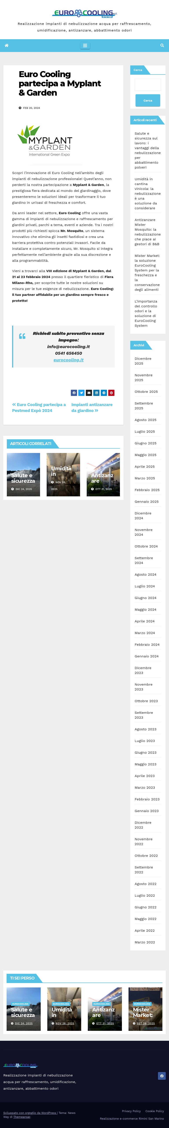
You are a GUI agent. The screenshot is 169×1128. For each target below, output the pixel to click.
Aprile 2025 (145, 466)
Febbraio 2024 (147, 644)
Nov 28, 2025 (65, 1023)
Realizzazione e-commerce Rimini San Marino (132, 1118)
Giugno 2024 (145, 598)
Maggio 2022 (145, 919)
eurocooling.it (68, 359)
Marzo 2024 (145, 633)
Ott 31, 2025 (105, 1023)
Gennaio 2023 (147, 811)
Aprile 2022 (145, 930)
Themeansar (21, 1117)
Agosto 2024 (145, 574)
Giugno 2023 (145, 752)
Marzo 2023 (145, 787)
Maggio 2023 (145, 764)
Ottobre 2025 (146, 392)
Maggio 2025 (145, 455)
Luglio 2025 (145, 431)
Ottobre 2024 (146, 546)
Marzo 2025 (145, 478)
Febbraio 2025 (147, 490)
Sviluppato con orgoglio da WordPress (30, 1113)
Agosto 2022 (145, 884)
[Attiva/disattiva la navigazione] (85, 45)
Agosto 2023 (145, 729)
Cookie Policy (154, 1111)
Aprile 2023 (145, 776)
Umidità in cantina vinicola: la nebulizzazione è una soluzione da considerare (148, 193)
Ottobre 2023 (146, 701)
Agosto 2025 (145, 420)
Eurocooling (20, 1004)
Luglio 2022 (145, 895)
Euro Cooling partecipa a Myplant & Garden (60, 83)
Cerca (138, 70)
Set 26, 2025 (146, 1023)
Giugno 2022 (145, 907)
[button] (162, 45)
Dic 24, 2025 (24, 1023)
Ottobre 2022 (146, 855)
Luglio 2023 (145, 741)
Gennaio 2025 (147, 501)
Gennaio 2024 (147, 656)
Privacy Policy (131, 1111)
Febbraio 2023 (147, 799)
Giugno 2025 (145, 443)
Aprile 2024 (145, 621)
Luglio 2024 (145, 586)
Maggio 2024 (145, 609)
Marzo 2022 (145, 942)
